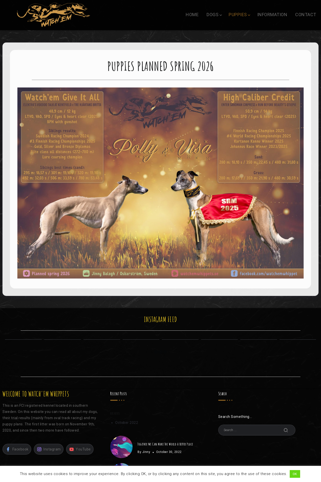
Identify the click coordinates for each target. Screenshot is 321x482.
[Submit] (286, 430)
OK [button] (295, 474)
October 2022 (126, 423)
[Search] (257, 430)
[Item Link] (121, 447)
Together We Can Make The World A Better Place (165, 444)
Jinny (146, 452)
